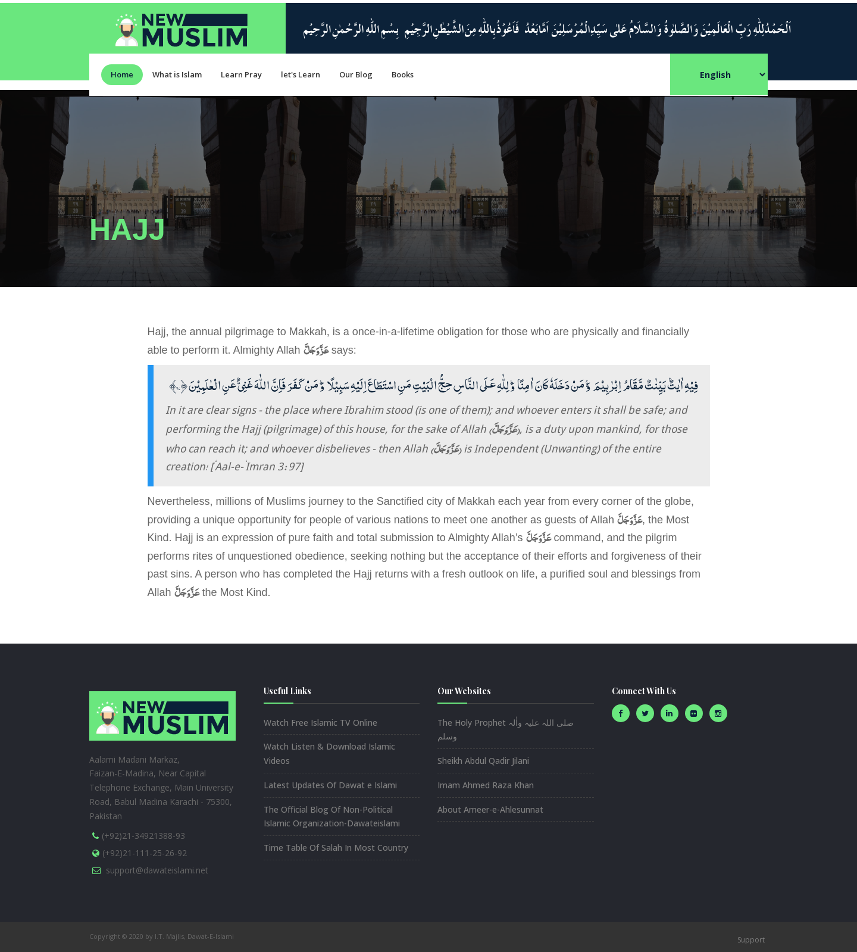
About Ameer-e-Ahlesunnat (490, 809)
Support (751, 940)
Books (403, 74)
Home (122, 74)
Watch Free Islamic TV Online (320, 722)
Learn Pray (241, 74)
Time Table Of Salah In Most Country (336, 847)
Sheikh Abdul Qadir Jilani (483, 760)
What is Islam (177, 74)
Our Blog (356, 74)
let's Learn (300, 74)
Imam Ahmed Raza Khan (485, 785)
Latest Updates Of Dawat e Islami (330, 785)
